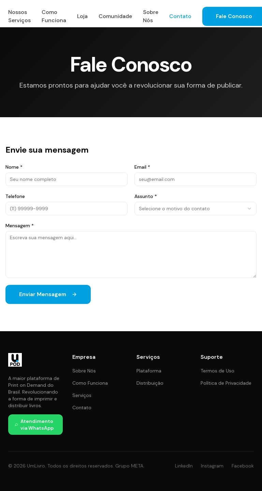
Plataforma (148, 371)
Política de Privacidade (226, 383)
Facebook (243, 466)
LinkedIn (184, 466)
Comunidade (115, 16)
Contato (180, 16)
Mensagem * (19, 226)
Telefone (15, 196)
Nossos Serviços (19, 16)
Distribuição (149, 383)
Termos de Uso (217, 371)
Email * (142, 167)
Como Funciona (54, 16)
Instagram (212, 466)
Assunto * (145, 196)
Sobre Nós (150, 16)
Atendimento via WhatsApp (34, 424)
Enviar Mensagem (48, 294)
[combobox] (195, 208)
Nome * (14, 167)
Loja (82, 16)
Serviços (81, 395)
